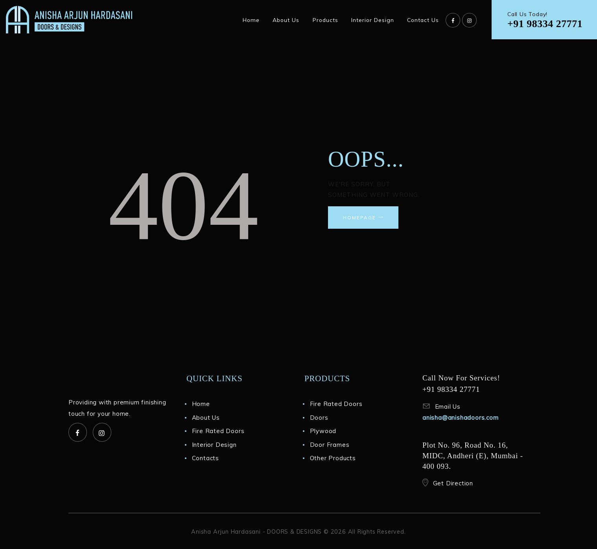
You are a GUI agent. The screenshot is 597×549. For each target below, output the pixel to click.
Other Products (333, 458)
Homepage (359, 217)
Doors (319, 417)
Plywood (323, 431)
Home (201, 404)
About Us (206, 417)
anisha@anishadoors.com (460, 417)
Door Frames (330, 444)
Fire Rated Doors (218, 431)
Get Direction (453, 483)
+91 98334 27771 (544, 23)
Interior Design (214, 444)
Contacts (205, 458)
